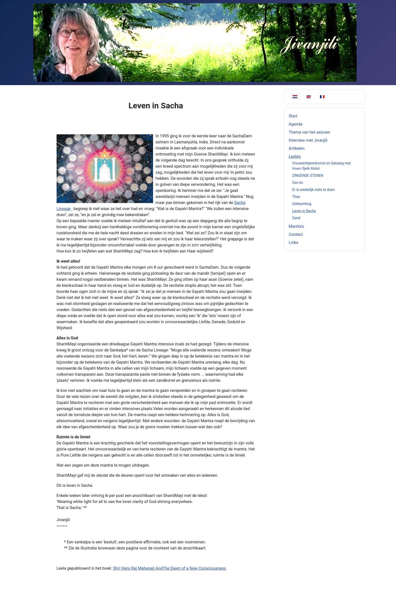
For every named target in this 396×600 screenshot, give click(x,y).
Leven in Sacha (304, 211)
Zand (296, 218)
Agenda (295, 124)
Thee (296, 197)
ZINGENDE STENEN (307, 175)
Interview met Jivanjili (308, 140)
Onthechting (301, 204)
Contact (296, 234)
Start (293, 116)
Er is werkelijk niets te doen (313, 190)
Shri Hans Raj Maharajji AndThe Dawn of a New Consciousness (169, 568)
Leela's (295, 156)
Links (293, 242)
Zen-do (297, 183)
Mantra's (296, 226)
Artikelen (297, 148)
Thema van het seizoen (309, 132)
